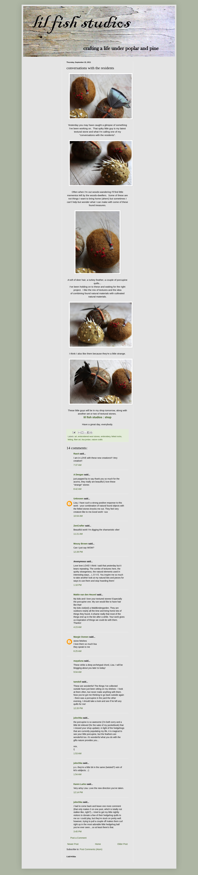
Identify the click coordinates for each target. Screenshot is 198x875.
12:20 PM (78, 708)
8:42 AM (77, 489)
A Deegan (78, 474)
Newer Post (72, 844)
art (76, 436)
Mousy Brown (80, 543)
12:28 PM (78, 552)
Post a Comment (78, 838)
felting (70, 440)
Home (98, 844)
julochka (77, 718)
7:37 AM (77, 465)
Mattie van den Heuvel (84, 594)
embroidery (105, 436)
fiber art (77, 440)
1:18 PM (77, 585)
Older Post (122, 844)
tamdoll (77, 682)
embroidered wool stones (89, 436)
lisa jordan (86, 440)
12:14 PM (78, 792)
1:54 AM (77, 774)
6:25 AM (77, 651)
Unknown (78, 498)
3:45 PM (77, 831)
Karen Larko (79, 784)
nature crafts (97, 440)
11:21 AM (78, 534)
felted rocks (116, 436)
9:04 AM (77, 672)
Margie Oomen (80, 637)
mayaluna (78, 661)
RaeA (76, 453)
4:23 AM (77, 627)
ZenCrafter (78, 525)
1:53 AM (77, 753)
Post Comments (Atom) (91, 849)
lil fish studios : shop (97, 417)
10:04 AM (78, 516)
